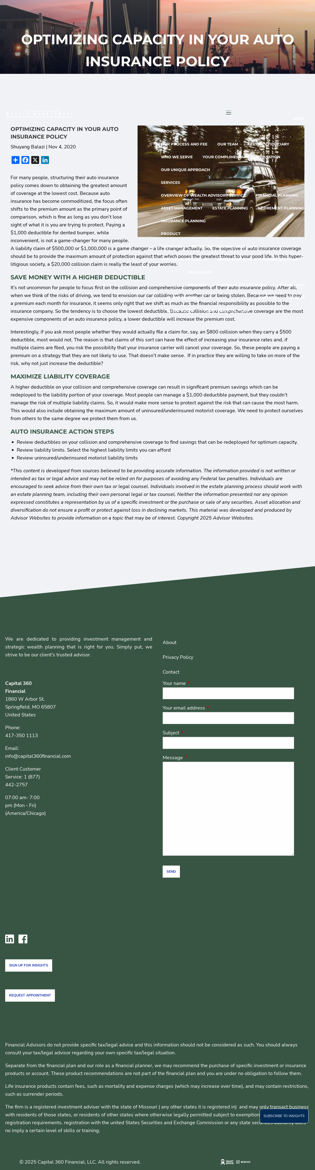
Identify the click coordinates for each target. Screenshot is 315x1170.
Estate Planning (230, 208)
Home (299, 118)
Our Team (227, 144)
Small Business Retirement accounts (259, 259)
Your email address (208, 708)
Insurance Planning (183, 221)
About (168, 131)
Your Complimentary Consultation (241, 157)
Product (170, 233)
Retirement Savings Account (223, 246)
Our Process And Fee (184, 144)
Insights (197, 285)
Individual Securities (184, 259)
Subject (195, 732)
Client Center (181, 297)
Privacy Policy (178, 657)
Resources (200, 272)
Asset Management (182, 208)
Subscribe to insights (284, 1116)
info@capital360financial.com (38, 756)
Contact (295, 297)
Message (197, 757)
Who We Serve (177, 157)
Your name (198, 683)
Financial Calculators (241, 285)
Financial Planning (277, 195)
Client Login (180, 310)
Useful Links (291, 285)
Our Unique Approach (185, 169)
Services (170, 182)
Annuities (171, 246)
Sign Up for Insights (28, 965)
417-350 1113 (21, 735)
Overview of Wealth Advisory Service (203, 195)
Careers (267, 297)
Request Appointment (30, 995)
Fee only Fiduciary (268, 144)
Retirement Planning (281, 208)
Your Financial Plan (226, 310)
